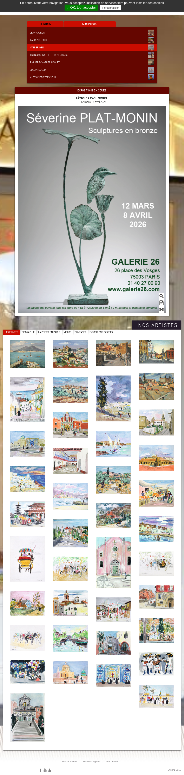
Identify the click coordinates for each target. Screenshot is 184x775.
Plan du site (112, 761)
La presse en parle (49, 332)
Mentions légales (91, 761)
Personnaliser (110, 7)
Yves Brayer (92, 47)
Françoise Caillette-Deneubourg (92, 55)
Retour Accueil (69, 761)
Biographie (28, 332)
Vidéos (67, 332)
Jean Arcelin (92, 33)
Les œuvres (11, 332)
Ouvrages (80, 332)
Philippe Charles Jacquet (92, 62)
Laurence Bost (92, 40)
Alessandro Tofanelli (92, 77)
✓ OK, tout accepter (81, 7)
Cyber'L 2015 (174, 770)
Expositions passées (101, 332)
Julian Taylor (92, 70)
